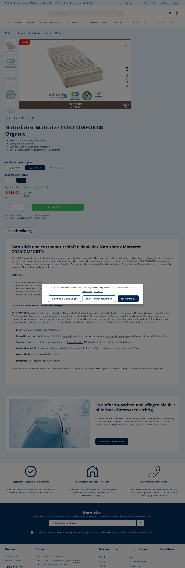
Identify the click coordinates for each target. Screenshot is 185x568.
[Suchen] (120, 13)
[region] (55, 74)
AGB (109, 468)
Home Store (103, 538)
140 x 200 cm (163, 93)
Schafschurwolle (75, 277)
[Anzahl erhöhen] (133, 132)
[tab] (20, 166)
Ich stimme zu (127, 298)
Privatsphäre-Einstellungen (135, 558)
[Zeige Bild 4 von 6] (100, 78)
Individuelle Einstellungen (65, 298)
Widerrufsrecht (135, 511)
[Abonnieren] (140, 459)
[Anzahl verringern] (113, 132)
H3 (126, 105)
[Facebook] (8, 546)
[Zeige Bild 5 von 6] (100, 82)
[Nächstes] (11, 108)
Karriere (102, 533)
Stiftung (101, 519)
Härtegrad (21, 296)
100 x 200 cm (140, 92)
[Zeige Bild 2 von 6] (100, 71)
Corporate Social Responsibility (106, 513)
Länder (76, 496)
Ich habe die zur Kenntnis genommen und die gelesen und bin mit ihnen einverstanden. (94, 467)
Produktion (103, 529)
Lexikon (174, 3)
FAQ (130, 492)
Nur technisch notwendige (99, 298)
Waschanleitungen (137, 497)
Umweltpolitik (104, 506)
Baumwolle (67, 271)
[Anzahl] (123, 132)
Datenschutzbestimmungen (60, 468)
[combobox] (82, 13)
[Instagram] (17, 546)
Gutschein (133, 529)
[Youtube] (12, 546)
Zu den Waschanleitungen (112, 377)
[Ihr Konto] (169, 13)
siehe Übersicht (45, 428)
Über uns (102, 497)
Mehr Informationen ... (127, 287)
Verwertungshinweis (138, 551)
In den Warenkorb (133, 141)
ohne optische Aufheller (116, 271)
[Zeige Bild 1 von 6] (100, 68)
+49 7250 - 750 (14, 503)
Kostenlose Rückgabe (133, 535)
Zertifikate (102, 524)
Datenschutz (134, 542)
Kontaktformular (13, 528)
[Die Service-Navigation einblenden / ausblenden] (149, 3)
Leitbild (101, 501)
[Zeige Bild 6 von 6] (100, 86)
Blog (164, 3)
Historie (101, 492)
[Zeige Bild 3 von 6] (100, 75)
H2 (115, 105)
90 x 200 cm (119, 92)
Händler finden (135, 501)
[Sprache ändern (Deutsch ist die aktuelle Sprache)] (129, 3)
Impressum (133, 547)
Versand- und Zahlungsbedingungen (139, 517)
